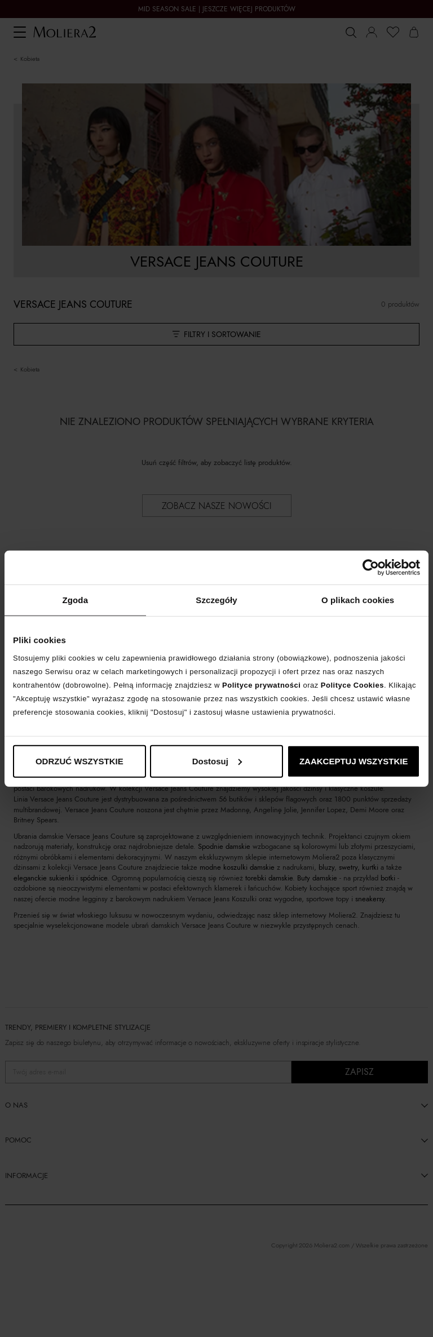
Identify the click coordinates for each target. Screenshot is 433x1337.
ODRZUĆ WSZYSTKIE (79, 760)
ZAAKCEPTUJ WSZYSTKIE (353, 760)
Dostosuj (217, 760)
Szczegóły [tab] (216, 600)
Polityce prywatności (261, 684)
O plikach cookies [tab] (357, 600)
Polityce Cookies (352, 684)
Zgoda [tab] (76, 600)
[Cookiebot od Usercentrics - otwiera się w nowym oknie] (370, 567)
